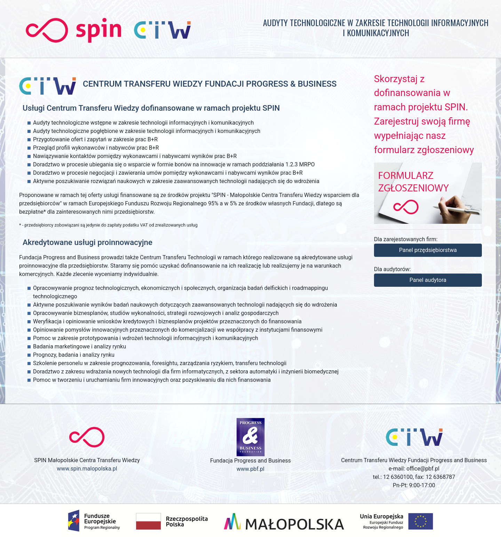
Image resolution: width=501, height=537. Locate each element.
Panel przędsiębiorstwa (428, 250)
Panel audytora (427, 280)
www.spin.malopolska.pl (87, 468)
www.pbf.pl (250, 469)
